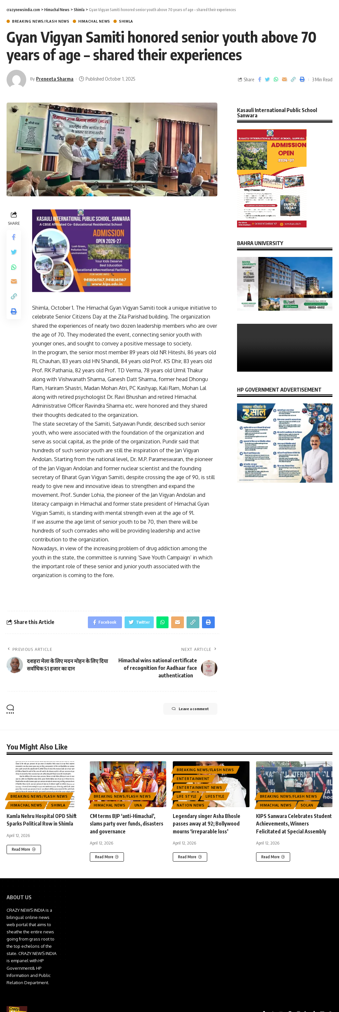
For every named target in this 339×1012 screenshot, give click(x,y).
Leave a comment (184, 711)
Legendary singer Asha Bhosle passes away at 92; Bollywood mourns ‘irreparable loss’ (208, 825)
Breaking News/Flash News (41, 21)
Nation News (191, 806)
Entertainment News (199, 789)
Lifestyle (215, 798)
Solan (307, 806)
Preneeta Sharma (55, 79)
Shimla (126, 21)
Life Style (187, 798)
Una (138, 806)
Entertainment (193, 780)
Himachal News (94, 21)
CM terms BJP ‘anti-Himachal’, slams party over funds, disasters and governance (124, 825)
